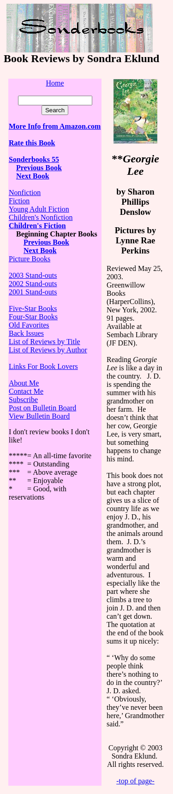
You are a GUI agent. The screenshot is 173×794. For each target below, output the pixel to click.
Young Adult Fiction (39, 209)
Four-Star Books (33, 317)
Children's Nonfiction (40, 217)
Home (55, 83)
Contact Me (26, 391)
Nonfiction (25, 192)
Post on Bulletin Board (42, 408)
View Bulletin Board (39, 416)
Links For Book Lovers (43, 366)
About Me (24, 383)
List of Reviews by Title (44, 341)
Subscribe (23, 399)
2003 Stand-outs (33, 275)
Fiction (19, 201)
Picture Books (29, 259)
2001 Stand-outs (33, 292)
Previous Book (39, 168)
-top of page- (135, 781)
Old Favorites (29, 325)
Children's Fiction (37, 226)
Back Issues (26, 333)
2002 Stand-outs (33, 284)
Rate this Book (32, 143)
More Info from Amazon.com (55, 126)
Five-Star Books (33, 308)
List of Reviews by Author (48, 350)
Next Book (40, 250)
